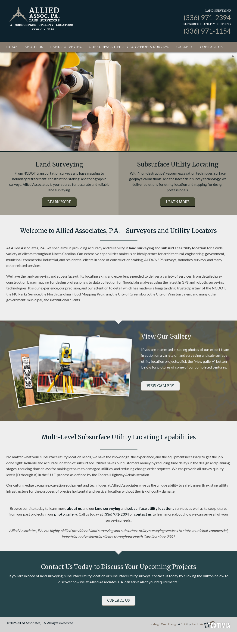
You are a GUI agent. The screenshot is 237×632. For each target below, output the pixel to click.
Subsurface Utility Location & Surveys (129, 47)
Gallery (184, 47)
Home (12, 47)
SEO (184, 624)
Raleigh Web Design (164, 624)
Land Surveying (66, 47)
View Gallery (160, 386)
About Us (34, 47)
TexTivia (197, 624)
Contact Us (211, 47)
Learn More (59, 202)
